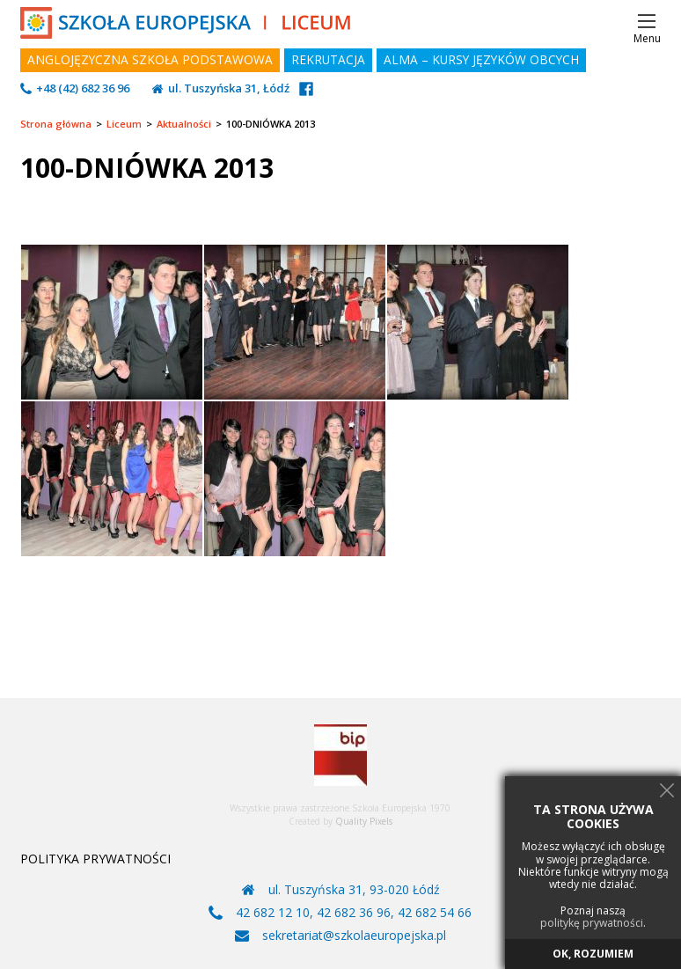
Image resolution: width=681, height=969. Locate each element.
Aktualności (184, 123)
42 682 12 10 (273, 913)
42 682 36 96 (354, 913)
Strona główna (56, 123)
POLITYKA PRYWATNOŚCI (95, 859)
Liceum (124, 123)
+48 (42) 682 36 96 (82, 88)
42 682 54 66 (435, 913)
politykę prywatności (591, 923)
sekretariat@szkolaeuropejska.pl (354, 935)
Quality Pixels (363, 821)
